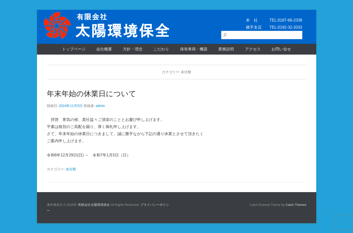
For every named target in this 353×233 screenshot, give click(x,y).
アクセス (253, 49)
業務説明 (226, 49)
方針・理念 (133, 49)
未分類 (71, 169)
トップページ (73, 49)
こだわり (161, 49)
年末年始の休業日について (91, 94)
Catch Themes (296, 205)
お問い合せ (281, 49)
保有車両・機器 (193, 49)
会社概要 (104, 49)
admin (100, 106)
